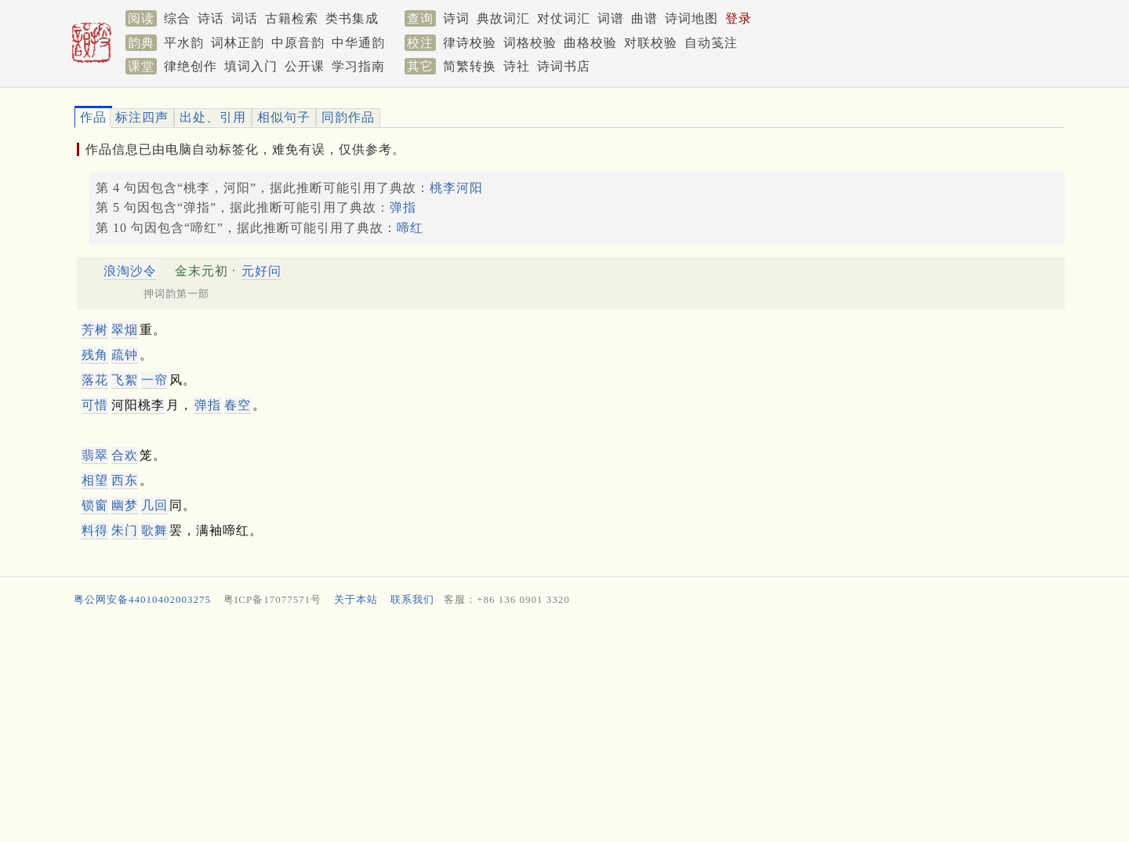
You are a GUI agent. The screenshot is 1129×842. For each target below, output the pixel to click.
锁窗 (95, 505)
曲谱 (644, 18)
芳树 (95, 329)
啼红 (410, 227)
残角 (95, 354)
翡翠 (95, 455)
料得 (95, 530)
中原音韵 (298, 42)
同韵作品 (348, 117)
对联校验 (650, 42)
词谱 (610, 18)
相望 (95, 480)
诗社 (516, 66)
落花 (95, 380)
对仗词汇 (563, 18)
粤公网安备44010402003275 (142, 599)
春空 (237, 405)
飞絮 (124, 380)
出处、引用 (213, 117)
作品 (93, 117)
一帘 (154, 380)
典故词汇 (503, 18)
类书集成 (352, 18)
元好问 (261, 271)
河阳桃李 (138, 405)
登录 (738, 18)
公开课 (305, 66)
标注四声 (142, 117)
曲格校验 (590, 42)
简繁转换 (469, 66)
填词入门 (251, 66)
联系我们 (412, 599)
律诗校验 (469, 42)
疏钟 (124, 354)
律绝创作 (190, 66)
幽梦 (124, 505)
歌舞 (154, 530)
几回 (154, 505)
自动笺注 (711, 42)
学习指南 (358, 66)
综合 (177, 18)
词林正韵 (237, 42)
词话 (244, 18)
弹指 (403, 207)
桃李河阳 (456, 187)
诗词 (456, 18)
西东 (124, 480)
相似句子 (283, 117)
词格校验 (530, 42)
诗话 (211, 18)
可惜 (95, 405)
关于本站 (356, 599)
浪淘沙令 (130, 271)
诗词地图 (691, 18)
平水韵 (184, 42)
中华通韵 (358, 42)
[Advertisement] (541, 728)
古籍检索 (291, 18)
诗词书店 (563, 66)
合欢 (124, 455)
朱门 (124, 530)
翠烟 (124, 329)
